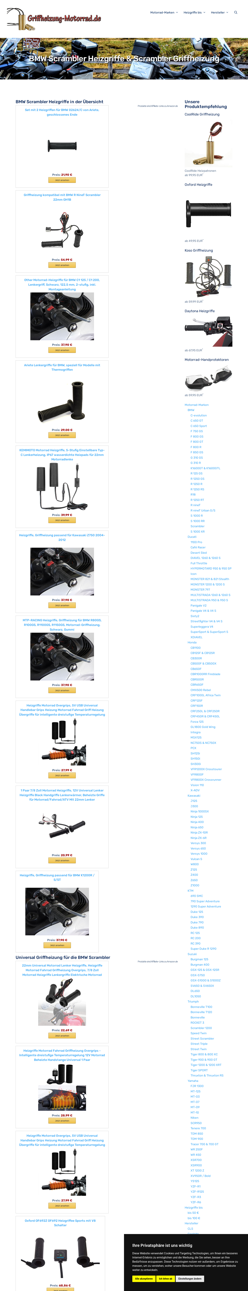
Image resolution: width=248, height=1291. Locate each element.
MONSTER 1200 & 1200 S (208, 584)
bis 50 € (193, 1212)
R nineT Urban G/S (203, 510)
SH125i (195, 753)
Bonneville (198, 1017)
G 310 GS (197, 457)
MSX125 (196, 737)
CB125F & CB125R (203, 653)
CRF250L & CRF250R (205, 711)
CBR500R (197, 679)
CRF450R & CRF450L (205, 716)
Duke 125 (197, 912)
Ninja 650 (197, 827)
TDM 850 (197, 1133)
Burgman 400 (200, 964)
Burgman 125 (199, 959)
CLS (190, 1228)
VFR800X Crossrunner (206, 779)
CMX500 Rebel (201, 690)
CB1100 (196, 647)
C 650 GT (197, 420)
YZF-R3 (196, 1197)
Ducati (192, 536)
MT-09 (195, 1107)
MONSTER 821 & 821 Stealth (210, 579)
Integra (195, 732)
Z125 (194, 869)
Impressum (77, 1285)
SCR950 (196, 1123)
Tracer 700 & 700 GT (205, 1144)
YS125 (195, 1181)
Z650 (194, 880)
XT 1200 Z (197, 1170)
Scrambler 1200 (201, 1028)
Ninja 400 (197, 822)
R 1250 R (196, 484)
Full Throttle (199, 563)
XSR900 (196, 1165)
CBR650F (197, 684)
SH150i (195, 758)
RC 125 (195, 933)
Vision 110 (197, 785)
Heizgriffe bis (196, 12)
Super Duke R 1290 (203, 948)
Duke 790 (197, 922)
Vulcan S (196, 859)
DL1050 (196, 996)
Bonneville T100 (201, 1007)
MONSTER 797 (200, 589)
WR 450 (196, 1154)
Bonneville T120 (201, 1012)
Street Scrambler (202, 1038)
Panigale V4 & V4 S (203, 610)
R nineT (195, 505)
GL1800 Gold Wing (203, 727)
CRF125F (197, 700)
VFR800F (197, 774)
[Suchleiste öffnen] (236, 12)
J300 (194, 806)
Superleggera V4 (202, 626)
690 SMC (197, 896)
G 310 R (196, 463)
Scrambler (197, 526)
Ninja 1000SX (200, 811)
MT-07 (195, 1102)
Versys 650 (198, 848)
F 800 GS (197, 436)
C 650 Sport (199, 426)
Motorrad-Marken (166, 12)
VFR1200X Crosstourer (206, 769)
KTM (191, 890)
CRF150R (197, 705)
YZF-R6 (196, 1202)
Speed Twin (199, 1033)
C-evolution (199, 415)
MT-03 (195, 1096)
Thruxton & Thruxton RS (207, 1075)
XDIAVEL (197, 637)
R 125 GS (197, 473)
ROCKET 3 (197, 1022)
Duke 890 (197, 927)
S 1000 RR (198, 521)
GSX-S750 (198, 975)
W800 (195, 864)
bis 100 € (194, 1218)
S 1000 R (197, 515)
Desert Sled (199, 552)
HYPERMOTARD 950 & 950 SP (211, 568)
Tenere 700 (198, 1128)
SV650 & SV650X (202, 985)
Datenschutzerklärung (99, 1285)
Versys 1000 (199, 853)
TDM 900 (197, 1139)
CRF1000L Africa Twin (206, 695)
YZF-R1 (195, 1186)
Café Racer (198, 547)
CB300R (196, 658)
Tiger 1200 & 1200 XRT (206, 1065)
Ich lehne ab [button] (165, 1278)
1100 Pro (196, 542)
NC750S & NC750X (203, 743)
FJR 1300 (197, 1086)
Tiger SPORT (199, 1070)
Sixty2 (195, 616)
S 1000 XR (198, 531)
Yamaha (193, 1081)
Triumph (193, 1001)
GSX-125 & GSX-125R (205, 970)
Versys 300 (198, 843)
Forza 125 (197, 721)
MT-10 (195, 1112)
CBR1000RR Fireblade (205, 674)
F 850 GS (197, 452)
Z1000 (195, 885)
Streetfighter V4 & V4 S (207, 621)
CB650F (196, 669)
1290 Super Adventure (206, 906)
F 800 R (196, 447)
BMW (191, 410)
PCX (193, 748)
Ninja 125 (197, 816)
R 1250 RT (197, 500)
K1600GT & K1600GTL (205, 468)
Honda (192, 642)
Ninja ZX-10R (199, 832)
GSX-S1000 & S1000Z (206, 980)
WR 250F (197, 1149)
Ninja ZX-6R (199, 838)
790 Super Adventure (205, 901)
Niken (194, 1117)
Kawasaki (194, 795)
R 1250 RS (197, 489)
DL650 (195, 991)
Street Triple (199, 1043)
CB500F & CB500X (203, 663)
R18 (193, 494)
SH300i (196, 764)
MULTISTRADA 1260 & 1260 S (210, 595)
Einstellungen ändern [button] (190, 1278)
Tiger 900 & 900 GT (204, 1059)
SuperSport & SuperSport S (209, 632)
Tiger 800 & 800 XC (204, 1054)
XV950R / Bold (201, 1176)
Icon (193, 574)
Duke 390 (197, 917)
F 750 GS (197, 431)
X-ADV (195, 790)
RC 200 (196, 938)
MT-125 (195, 1091)
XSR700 (196, 1160)
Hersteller (221, 12)
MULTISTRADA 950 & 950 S (209, 600)
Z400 (194, 874)
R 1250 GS (197, 478)
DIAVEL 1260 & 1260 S (206, 558)
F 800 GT (197, 441)
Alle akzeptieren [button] (144, 1278)
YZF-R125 (197, 1191)
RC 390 (195, 943)
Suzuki (192, 954)
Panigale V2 (199, 605)
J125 (194, 801)
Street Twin (199, 1049)
